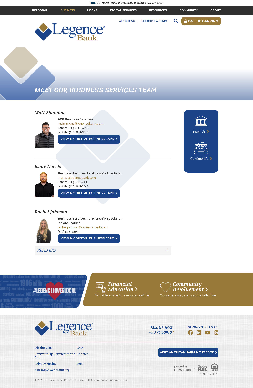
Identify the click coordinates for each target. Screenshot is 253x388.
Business (68, 10)
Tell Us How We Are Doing (160, 330)
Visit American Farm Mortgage (187, 352)
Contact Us (127, 21)
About (215, 10)
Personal (40, 10)
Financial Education (120, 287)
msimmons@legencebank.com (80, 123)
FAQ (80, 348)
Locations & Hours (154, 21)
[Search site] (176, 21)
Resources (158, 10)
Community (188, 10)
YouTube (207, 332)
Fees (80, 364)
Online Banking (201, 21)
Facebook (190, 332)
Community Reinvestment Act (55, 355)
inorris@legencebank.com (77, 178)
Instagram (216, 332)
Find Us (199, 131)
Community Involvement (188, 287)
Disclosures (43, 348)
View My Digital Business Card (87, 139)
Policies (82, 354)
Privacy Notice (45, 364)
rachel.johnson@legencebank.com (83, 227)
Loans (92, 10)
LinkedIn (199, 332)
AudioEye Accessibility (52, 370)
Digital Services (123, 10)
